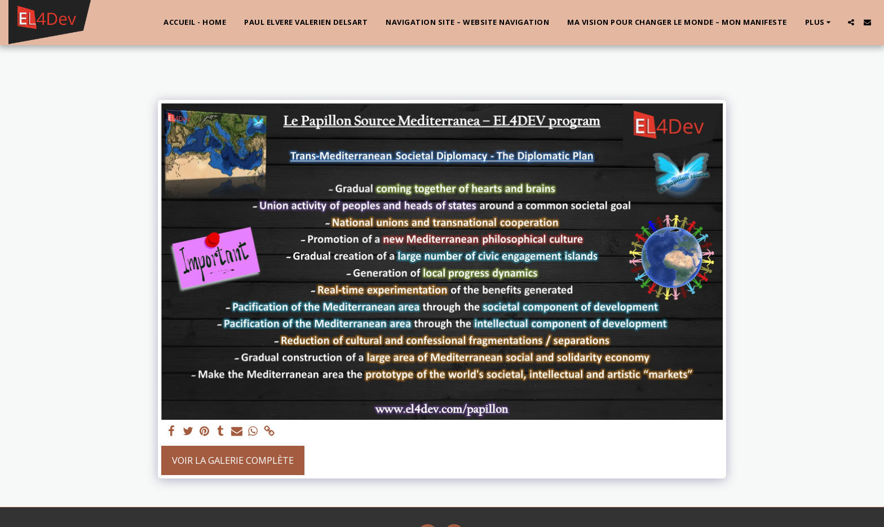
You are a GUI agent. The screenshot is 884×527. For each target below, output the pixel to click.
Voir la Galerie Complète (233, 460)
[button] (851, 22)
